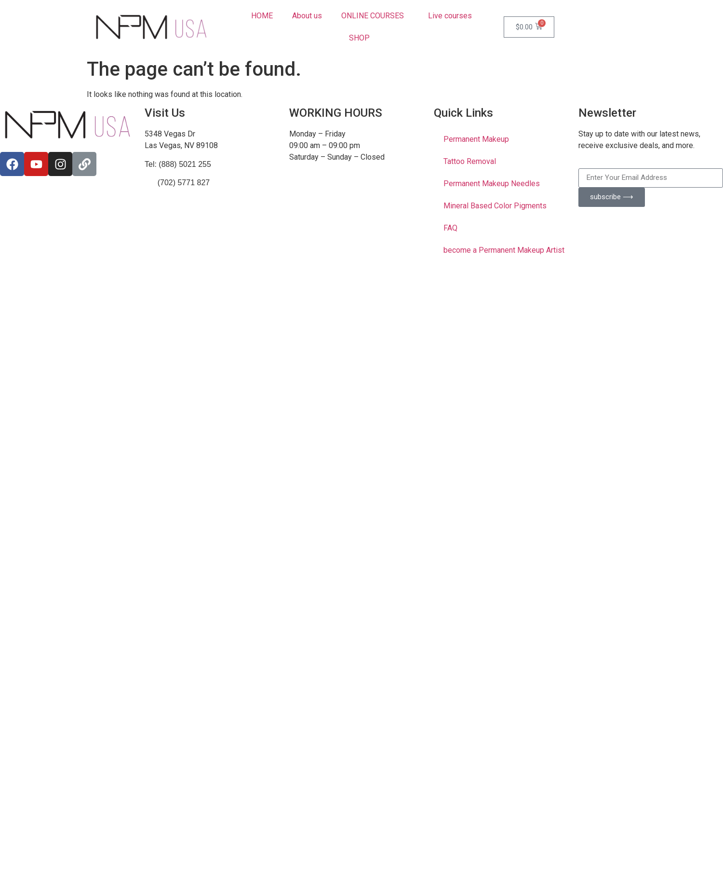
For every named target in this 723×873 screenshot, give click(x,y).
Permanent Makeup (476, 139)
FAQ (450, 227)
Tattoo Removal (469, 161)
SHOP (362, 38)
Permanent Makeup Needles (491, 183)
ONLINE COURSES (375, 16)
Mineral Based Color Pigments (495, 205)
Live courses (450, 15)
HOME (262, 15)
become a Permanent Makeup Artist (503, 250)
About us (307, 15)
